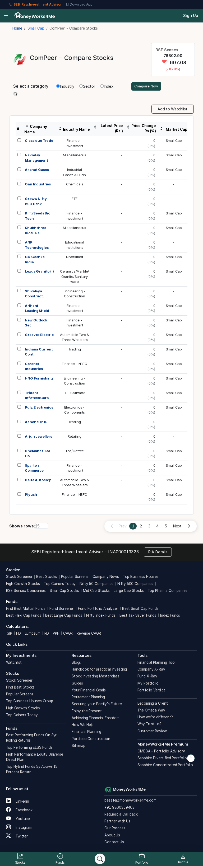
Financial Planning (86, 732)
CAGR (68, 634)
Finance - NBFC (74, 364)
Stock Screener (19, 577)
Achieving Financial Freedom (95, 718)
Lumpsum (32, 634)
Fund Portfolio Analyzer (98, 609)
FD (18, 634)
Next (177, 526)
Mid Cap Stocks (96, 591)
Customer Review (152, 731)
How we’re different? (155, 717)
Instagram (19, 828)
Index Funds (170, 616)
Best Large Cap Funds (63, 616)
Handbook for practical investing (99, 670)
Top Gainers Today (60, 584)
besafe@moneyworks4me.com (130, 801)
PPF (56, 634)
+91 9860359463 (119, 808)
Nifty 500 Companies (135, 584)
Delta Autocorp (38, 480)
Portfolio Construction (91, 739)
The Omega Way (151, 711)
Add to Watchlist (172, 109)
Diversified (74, 257)
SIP (9, 634)
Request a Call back (120, 815)
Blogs (76, 663)
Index (106, 86)
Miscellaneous (74, 155)
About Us (112, 836)
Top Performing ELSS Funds (29, 748)
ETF (75, 199)
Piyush (31, 495)
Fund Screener (61, 609)
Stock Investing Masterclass (95, 677)
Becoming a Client (152, 704)
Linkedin (17, 802)
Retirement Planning (88, 697)
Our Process (114, 828)
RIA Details (158, 552)
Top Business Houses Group (29, 701)
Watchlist (14, 663)
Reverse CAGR (89, 634)
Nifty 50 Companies (96, 584)
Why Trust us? (149, 724)
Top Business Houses (141, 577)
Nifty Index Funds (101, 616)
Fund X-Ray (147, 677)
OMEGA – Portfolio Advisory (161, 752)
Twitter (17, 837)
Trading (74, 350)
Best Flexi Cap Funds (23, 616)
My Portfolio (148, 684)
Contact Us (114, 842)
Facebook (19, 810)
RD (46, 634)
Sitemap (78, 746)
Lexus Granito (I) (39, 272)
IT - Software (74, 393)
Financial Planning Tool (156, 663)
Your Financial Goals (89, 691)
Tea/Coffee (74, 451)
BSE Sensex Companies (26, 591)
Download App (79, 4)
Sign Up (190, 15)
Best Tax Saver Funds (137, 616)
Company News (106, 577)
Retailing (74, 437)
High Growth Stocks (23, 584)
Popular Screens (75, 577)
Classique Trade (39, 141)
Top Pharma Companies (167, 591)
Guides (77, 684)
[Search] (100, 859)
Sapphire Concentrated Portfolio (165, 765)
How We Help (83, 725)
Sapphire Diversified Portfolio (162, 758)
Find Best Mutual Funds (26, 609)
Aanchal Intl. (36, 422)
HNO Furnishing (39, 379)
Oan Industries (38, 184)
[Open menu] (6, 16)
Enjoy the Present (87, 711)
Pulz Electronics (39, 408)
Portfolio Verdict (151, 691)
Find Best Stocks (20, 688)
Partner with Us (117, 822)
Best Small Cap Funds (140, 609)
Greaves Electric (39, 335)
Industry (65, 86)
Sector (87, 86)
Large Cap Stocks (129, 591)
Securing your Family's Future (97, 704)
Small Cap (174, 141)
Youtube (18, 819)
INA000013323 (123, 552)
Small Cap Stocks (64, 591)
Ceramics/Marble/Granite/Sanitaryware (74, 277)
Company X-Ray (151, 670)
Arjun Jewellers (38, 437)
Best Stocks (46, 577)
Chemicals (74, 184)
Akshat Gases (37, 170)
